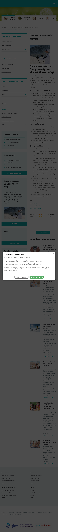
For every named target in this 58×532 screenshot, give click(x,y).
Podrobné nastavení (21, 277)
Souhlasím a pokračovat (37, 277)
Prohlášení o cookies (41, 273)
